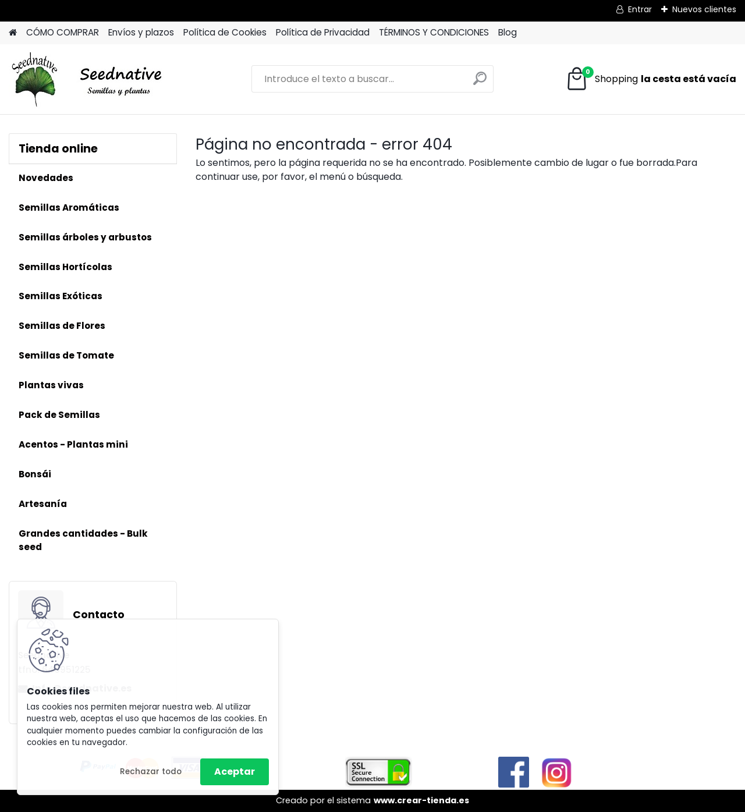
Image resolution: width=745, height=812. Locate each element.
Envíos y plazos (141, 32)
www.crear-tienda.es (421, 800)
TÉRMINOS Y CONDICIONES (434, 32)
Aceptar (234, 771)
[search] (480, 83)
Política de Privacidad (323, 32)
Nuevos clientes (704, 9)
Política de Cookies (225, 32)
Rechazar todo (151, 771)
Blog (507, 32)
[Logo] (89, 79)
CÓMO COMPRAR (62, 32)
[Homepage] (13, 33)
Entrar (640, 9)
